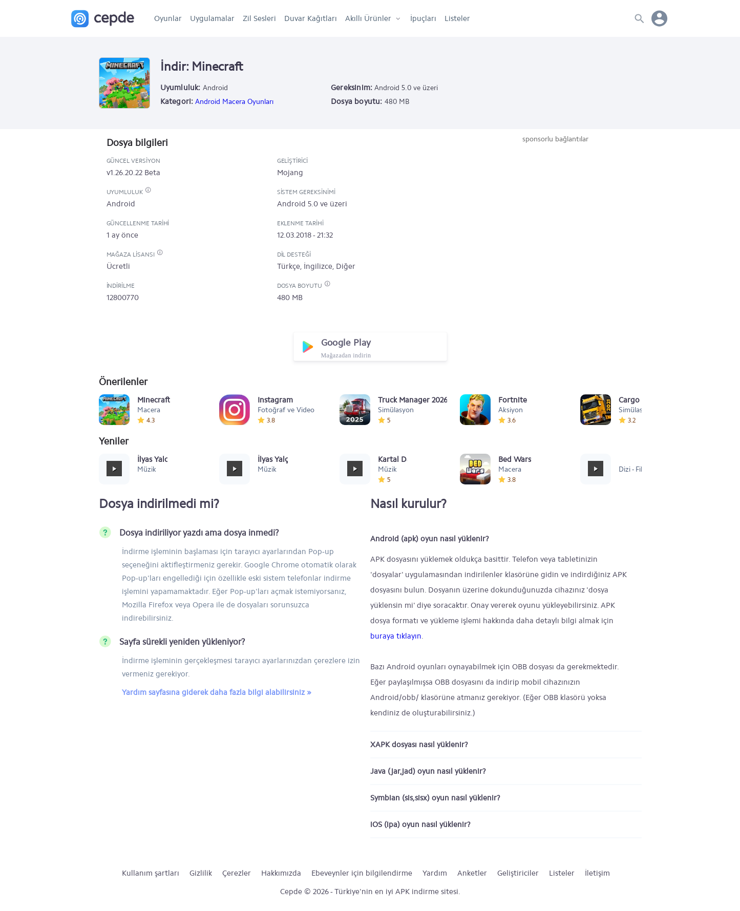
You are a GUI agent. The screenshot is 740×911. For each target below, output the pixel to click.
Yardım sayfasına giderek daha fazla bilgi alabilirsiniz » (216, 692)
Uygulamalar (212, 18)
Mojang (290, 172)
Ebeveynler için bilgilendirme (361, 873)
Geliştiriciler (518, 873)
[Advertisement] (556, 221)
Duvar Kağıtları (310, 18)
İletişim (597, 873)
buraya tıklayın (395, 636)
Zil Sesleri (259, 18)
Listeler (457, 18)
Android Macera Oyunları (234, 101)
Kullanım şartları (150, 873)
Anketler (472, 873)
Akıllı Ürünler (368, 18)
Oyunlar (168, 18)
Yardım (434, 873)
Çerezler (236, 873)
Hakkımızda (281, 873)
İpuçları (423, 18)
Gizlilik (200, 873)
